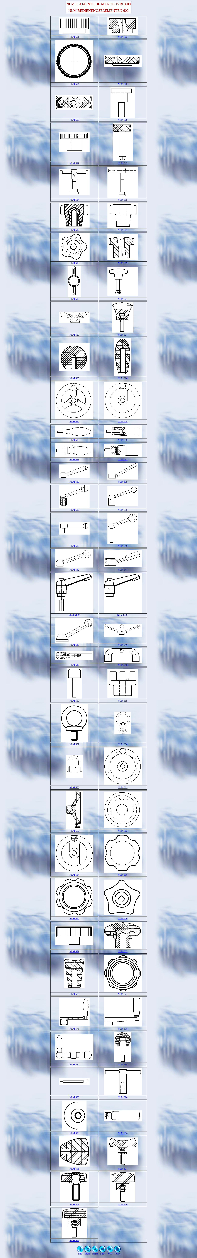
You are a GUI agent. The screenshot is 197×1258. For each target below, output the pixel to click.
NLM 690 (122, 1097)
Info (80, 1252)
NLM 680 (74, 1064)
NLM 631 (74, 459)
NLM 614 (74, 199)
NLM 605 (122, 84)
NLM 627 (74, 421)
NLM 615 (122, 199)
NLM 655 (122, 700)
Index (87, 1252)
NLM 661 (122, 787)
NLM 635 (122, 481)
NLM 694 (122, 1133)
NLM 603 (122, 37)
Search (95, 1252)
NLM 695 (74, 1168)
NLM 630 (122, 440)
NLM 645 (74, 645)
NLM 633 (74, 481)
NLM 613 (122, 163)
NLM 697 (122, 1168)
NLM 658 (74, 787)
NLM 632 (122, 459)
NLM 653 (74, 700)
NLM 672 (122, 951)
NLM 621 (122, 299)
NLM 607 (74, 120)
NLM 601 (74, 37)
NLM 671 (74, 951)
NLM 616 (74, 230)
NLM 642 (74, 569)
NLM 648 (122, 665)
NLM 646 (122, 645)
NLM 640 (122, 546)
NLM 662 (74, 831)
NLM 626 (122, 378)
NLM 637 (74, 510)
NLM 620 (74, 299)
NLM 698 (74, 1204)
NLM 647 (74, 665)
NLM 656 (122, 744)
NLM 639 (74, 546)
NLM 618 (74, 263)
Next (110, 1252)
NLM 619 (122, 263)
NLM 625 (74, 378)
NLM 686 (74, 1097)
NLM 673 (74, 994)
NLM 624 (122, 334)
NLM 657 (74, 744)
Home (117, 1252)
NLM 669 (74, 918)
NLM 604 (74, 84)
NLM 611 (74, 163)
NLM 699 (122, 1204)
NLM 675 (74, 1028)
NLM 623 (74, 334)
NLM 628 (122, 421)
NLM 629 (74, 440)
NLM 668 (122, 874)
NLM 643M (74, 615)
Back (102, 1252)
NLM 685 (122, 1064)
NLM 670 (122, 918)
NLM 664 (74, 874)
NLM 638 (122, 510)
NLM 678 (122, 1028)
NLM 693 (74, 1133)
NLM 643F (122, 615)
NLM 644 (122, 569)
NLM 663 (122, 831)
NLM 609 (122, 120)
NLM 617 (122, 230)
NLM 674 (122, 994)
